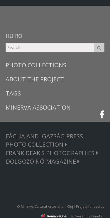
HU (9, 35)
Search (99, 47)
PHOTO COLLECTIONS (36, 65)
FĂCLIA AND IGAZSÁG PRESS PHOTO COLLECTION (44, 140)
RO (18, 35)
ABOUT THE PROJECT (35, 79)
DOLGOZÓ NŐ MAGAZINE (43, 161)
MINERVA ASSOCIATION (38, 107)
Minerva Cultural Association (43, 206)
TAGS (13, 93)
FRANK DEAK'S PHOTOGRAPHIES (52, 153)
